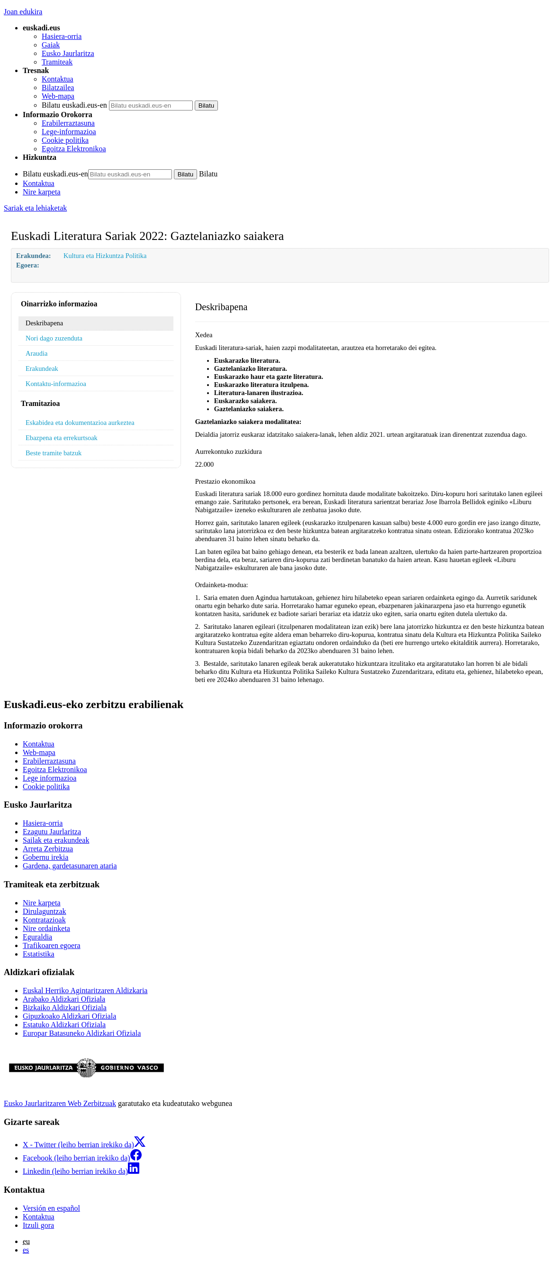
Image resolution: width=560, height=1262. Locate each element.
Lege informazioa (49, 778)
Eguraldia (37, 937)
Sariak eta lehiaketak (35, 208)
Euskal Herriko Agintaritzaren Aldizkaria (85, 990)
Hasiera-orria (61, 36)
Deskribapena (44, 323)
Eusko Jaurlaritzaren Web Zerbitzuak (60, 1103)
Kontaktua (57, 79)
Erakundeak (42, 368)
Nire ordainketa (46, 928)
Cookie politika (65, 140)
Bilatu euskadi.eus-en (74, 105)
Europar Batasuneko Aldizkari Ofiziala (82, 1033)
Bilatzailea (58, 87)
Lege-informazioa (69, 132)
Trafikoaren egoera (52, 945)
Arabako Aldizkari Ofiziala (64, 999)
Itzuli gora (38, 1225)
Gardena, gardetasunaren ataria (70, 866)
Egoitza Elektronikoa (74, 149)
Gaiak (51, 45)
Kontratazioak (44, 920)
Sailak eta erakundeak (56, 840)
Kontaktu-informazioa (56, 383)
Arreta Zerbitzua (48, 849)
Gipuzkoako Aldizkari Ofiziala (69, 1016)
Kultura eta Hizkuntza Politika (104, 255)
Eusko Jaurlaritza (68, 53)
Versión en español (51, 1208)
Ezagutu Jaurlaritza (52, 832)
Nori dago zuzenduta (54, 338)
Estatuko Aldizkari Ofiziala (64, 1025)
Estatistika (38, 954)
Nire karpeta (42, 192)
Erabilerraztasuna (68, 123)
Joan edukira (23, 12)
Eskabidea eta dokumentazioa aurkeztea (80, 422)
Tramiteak (57, 62)
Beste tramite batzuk (53, 453)
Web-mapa (58, 96)
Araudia (36, 353)
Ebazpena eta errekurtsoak (62, 438)
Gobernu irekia (45, 857)
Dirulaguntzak (44, 911)
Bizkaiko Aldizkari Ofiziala (65, 1008)
